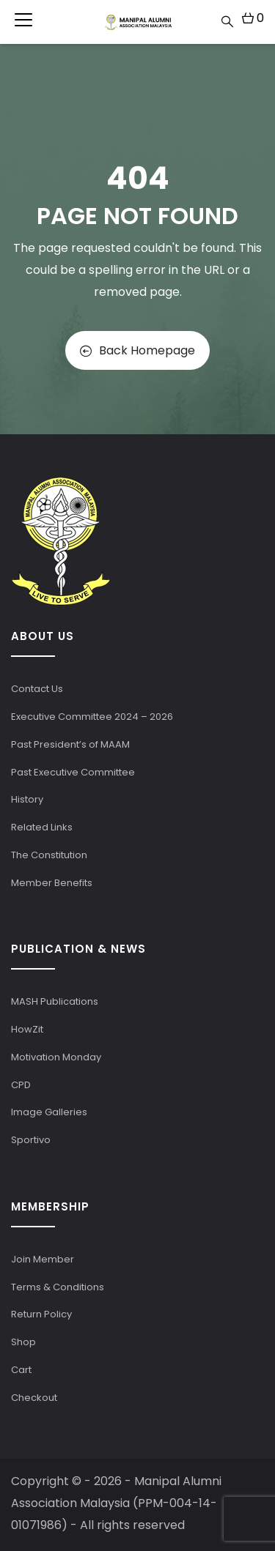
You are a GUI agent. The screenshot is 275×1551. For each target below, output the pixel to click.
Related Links (42, 827)
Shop (23, 1342)
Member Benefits (51, 883)
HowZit (27, 1029)
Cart (21, 1370)
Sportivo (31, 1140)
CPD (21, 1085)
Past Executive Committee (73, 772)
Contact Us (37, 689)
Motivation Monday (56, 1057)
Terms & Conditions (57, 1287)
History (27, 799)
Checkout (34, 1398)
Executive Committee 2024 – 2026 (92, 717)
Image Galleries (49, 1112)
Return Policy (41, 1314)
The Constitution (49, 855)
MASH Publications (54, 1001)
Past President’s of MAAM (70, 744)
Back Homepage (137, 350)
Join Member (42, 1259)
